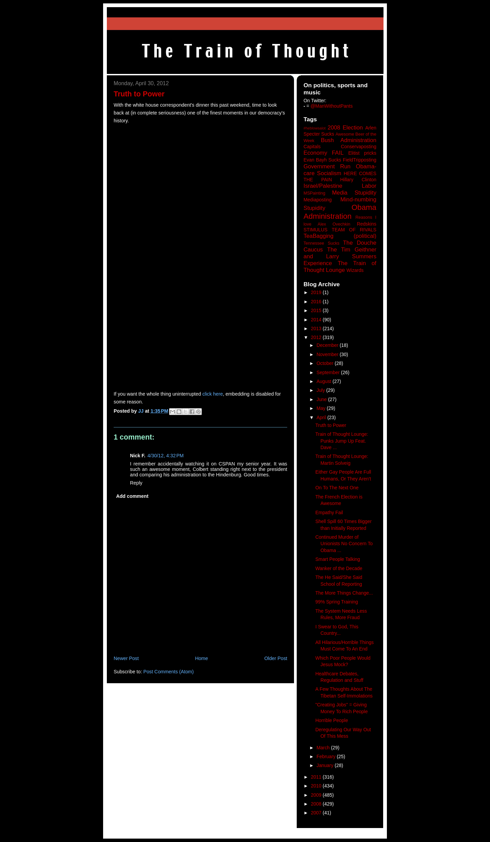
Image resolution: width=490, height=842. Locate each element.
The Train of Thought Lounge (340, 266)
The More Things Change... (344, 593)
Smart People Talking (337, 559)
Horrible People (331, 720)
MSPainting (314, 193)
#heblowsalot (315, 128)
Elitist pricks (362, 153)
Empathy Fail (329, 512)
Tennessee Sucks (321, 243)
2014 (317, 319)
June (322, 399)
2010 (317, 786)
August (324, 381)
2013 (317, 328)
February (326, 756)
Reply (136, 483)
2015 (317, 310)
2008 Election (345, 127)
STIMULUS (315, 229)
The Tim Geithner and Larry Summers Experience (340, 256)
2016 (317, 301)
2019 (317, 292)
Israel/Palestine (323, 186)
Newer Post (126, 658)
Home (201, 658)
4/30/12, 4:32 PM (165, 455)
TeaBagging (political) (340, 236)
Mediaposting (318, 199)
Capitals (312, 146)
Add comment (132, 496)
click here (212, 394)
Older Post (275, 658)
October (325, 363)
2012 (317, 337)
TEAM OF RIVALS (354, 229)
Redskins (366, 224)
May (321, 408)
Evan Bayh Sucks (322, 160)
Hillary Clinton (358, 179)
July (321, 390)
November (328, 354)
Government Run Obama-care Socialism (340, 170)
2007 (317, 812)
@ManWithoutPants (332, 106)
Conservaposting (358, 146)
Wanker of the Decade (338, 568)
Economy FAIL (324, 153)
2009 (317, 795)
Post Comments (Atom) (168, 671)
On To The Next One (337, 487)
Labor (369, 186)
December (328, 345)
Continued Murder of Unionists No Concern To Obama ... (344, 543)
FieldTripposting (359, 160)
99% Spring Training (336, 601)
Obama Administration (340, 212)
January (325, 765)
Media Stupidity (354, 192)
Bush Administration (348, 140)
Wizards (354, 270)
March (323, 747)
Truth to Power (330, 425)
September (328, 372)
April (321, 417)
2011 (317, 777)
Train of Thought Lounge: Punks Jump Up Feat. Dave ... (341, 440)
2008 (317, 804)
